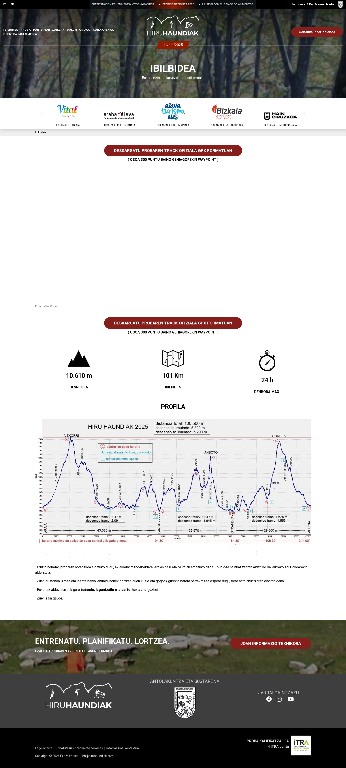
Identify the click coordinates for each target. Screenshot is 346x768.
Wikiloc (54, 306)
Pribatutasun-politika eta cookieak (79, 748)
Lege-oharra (43, 748)
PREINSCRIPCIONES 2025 (153, 4)
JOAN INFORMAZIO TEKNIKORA (270, 643)
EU (12, 4)
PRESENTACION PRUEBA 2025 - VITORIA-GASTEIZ (97, 4)
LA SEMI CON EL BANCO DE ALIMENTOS (202, 4)
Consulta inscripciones (317, 32)
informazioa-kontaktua (122, 748)
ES (5, 4)
